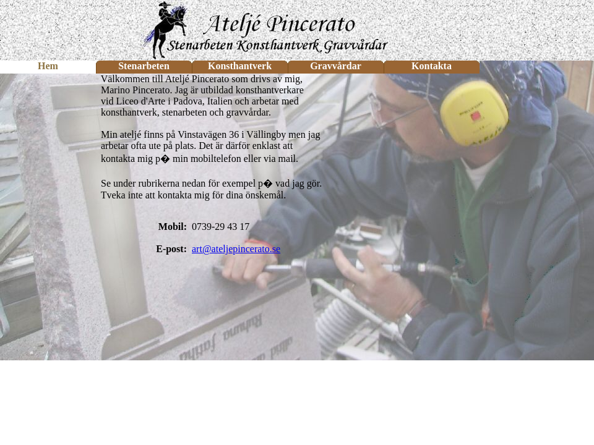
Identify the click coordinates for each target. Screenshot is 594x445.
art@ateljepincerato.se (236, 249)
